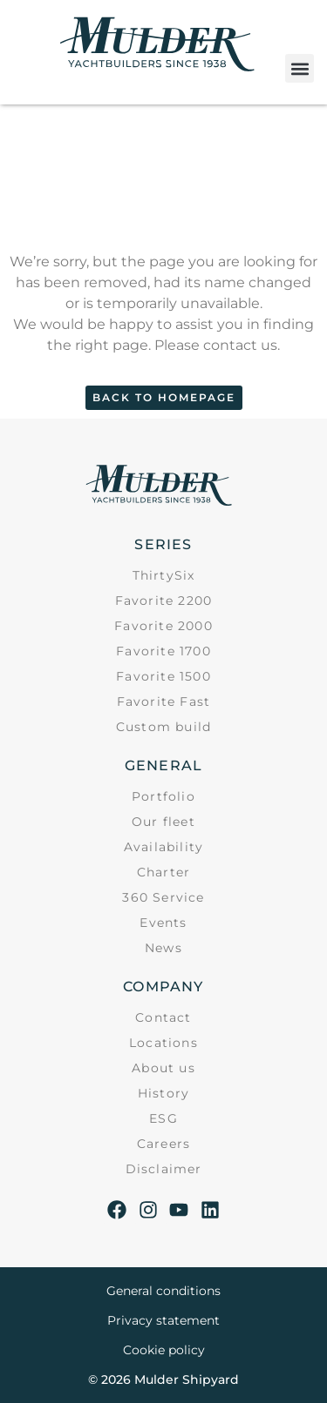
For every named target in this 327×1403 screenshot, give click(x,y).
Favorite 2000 (163, 626)
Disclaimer (164, 1169)
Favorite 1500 (163, 676)
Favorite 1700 (163, 651)
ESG (163, 1118)
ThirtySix (164, 575)
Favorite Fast (164, 701)
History (163, 1093)
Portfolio (163, 796)
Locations (163, 1043)
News (163, 948)
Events (163, 922)
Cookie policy (164, 1350)
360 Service (163, 897)
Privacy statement (163, 1320)
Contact (163, 1017)
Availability (163, 847)
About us (163, 1068)
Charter (163, 872)
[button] (299, 68)
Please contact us (215, 345)
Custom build (163, 727)
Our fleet (163, 821)
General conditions (163, 1291)
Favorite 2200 (164, 600)
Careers (163, 1143)
